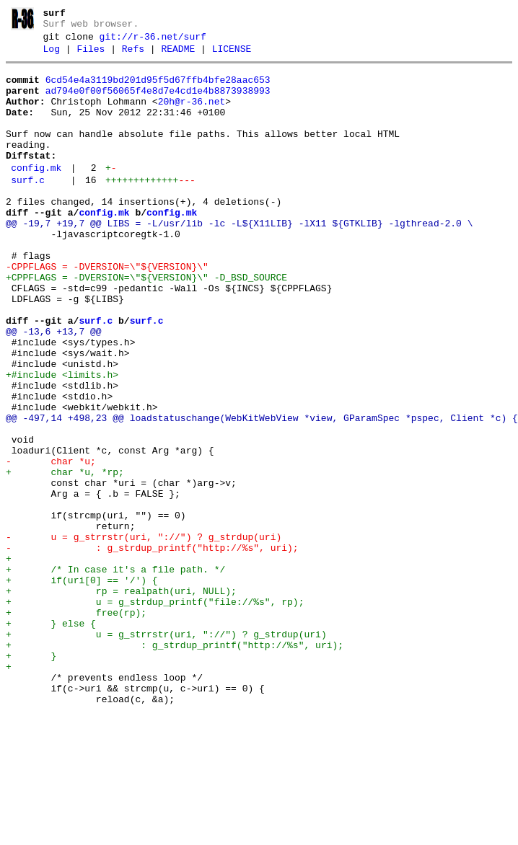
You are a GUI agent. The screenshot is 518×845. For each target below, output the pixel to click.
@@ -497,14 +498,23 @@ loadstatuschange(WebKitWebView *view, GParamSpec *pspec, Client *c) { (262, 491)
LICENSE (232, 55)
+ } (31, 777)
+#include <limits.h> (62, 439)
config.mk (36, 193)
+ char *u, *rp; (65, 556)
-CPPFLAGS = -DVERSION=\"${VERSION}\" (107, 310)
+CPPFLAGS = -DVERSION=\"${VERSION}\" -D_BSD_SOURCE (146, 323)
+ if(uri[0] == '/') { (82, 686)
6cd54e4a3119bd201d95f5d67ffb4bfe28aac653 (158, 88)
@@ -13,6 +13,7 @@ (54, 387)
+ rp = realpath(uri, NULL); (121, 699)
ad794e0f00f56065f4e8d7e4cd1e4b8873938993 (158, 101)
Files (90, 55)
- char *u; (51, 543)
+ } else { (51, 738)
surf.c (28, 208)
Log (51, 55)
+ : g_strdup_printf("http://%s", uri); (174, 764)
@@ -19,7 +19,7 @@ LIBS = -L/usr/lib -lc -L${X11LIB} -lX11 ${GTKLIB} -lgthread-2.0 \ (239, 258)
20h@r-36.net (192, 114)
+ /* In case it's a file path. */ (115, 673)
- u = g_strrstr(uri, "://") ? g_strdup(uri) (143, 634)
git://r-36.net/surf (153, 41)
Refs (133, 55)
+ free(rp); (76, 725)
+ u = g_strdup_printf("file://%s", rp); (155, 712)
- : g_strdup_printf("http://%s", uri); (152, 647)
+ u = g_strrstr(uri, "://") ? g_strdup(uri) (166, 751)
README (178, 55)
